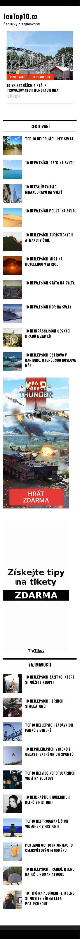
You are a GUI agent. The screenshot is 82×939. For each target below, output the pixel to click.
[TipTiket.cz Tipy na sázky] (36, 651)
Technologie (41, 77)
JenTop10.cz (20, 16)
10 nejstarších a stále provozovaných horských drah (34, 88)
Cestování (17, 77)
